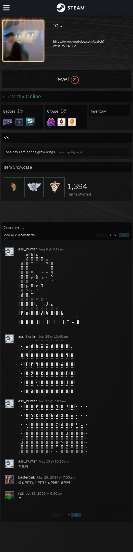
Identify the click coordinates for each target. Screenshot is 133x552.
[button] (66, 79)
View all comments (19, 235)
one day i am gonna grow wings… (32, 152)
